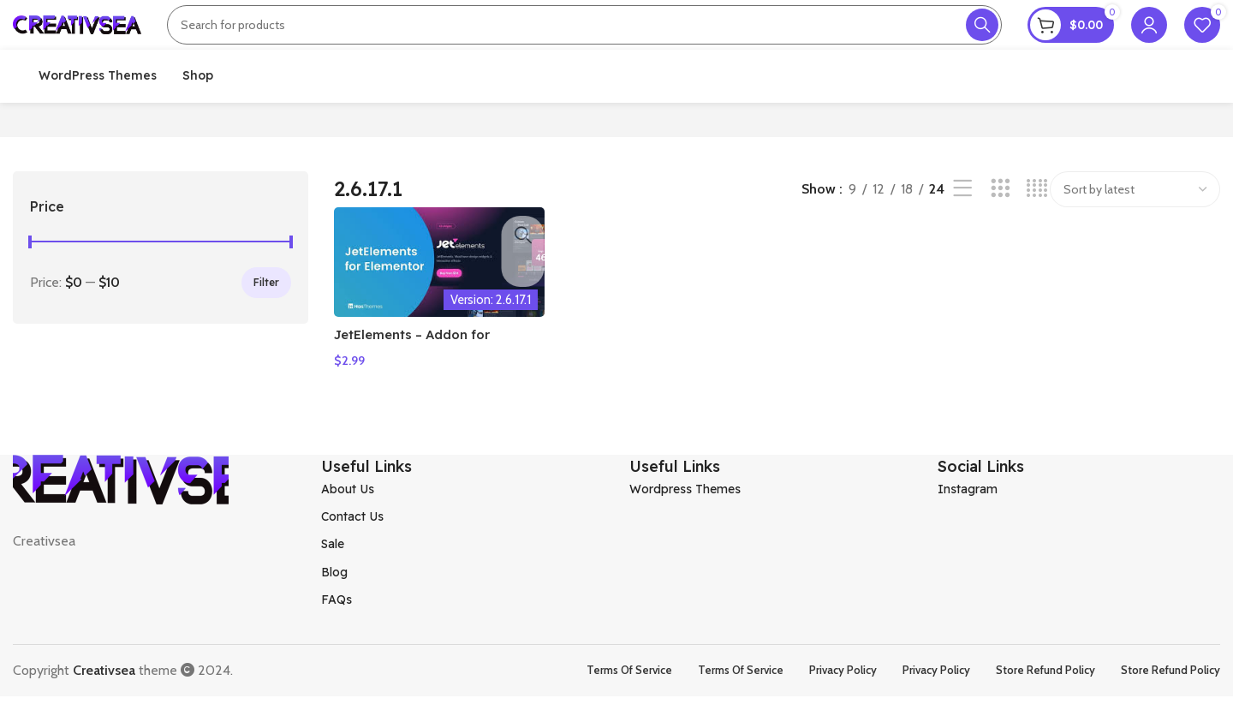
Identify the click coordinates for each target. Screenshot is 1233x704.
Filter (266, 333)
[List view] (962, 241)
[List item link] (462, 540)
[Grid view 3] (1000, 241)
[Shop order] (1135, 241)
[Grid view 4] (1037, 241)
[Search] (584, 38)
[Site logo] (77, 37)
